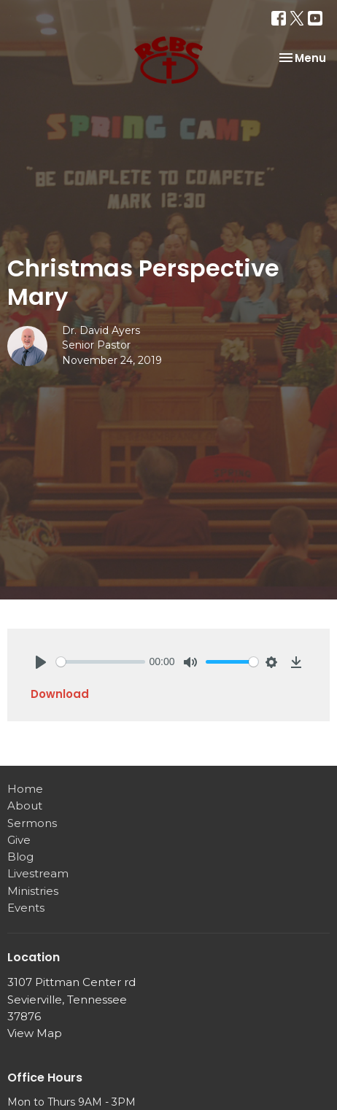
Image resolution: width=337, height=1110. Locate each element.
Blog (20, 856)
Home (25, 789)
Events (25, 908)
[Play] (41, 662)
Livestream (38, 873)
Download (60, 694)
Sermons (32, 823)
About (24, 805)
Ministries (32, 891)
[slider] (100, 662)
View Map (34, 1033)
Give (19, 840)
